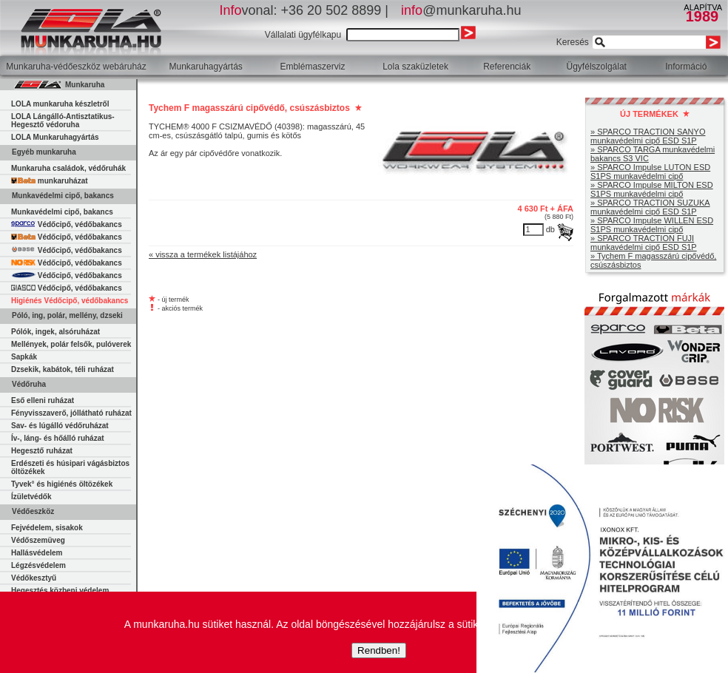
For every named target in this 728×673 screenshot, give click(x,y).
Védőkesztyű (33, 578)
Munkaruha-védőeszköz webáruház (76, 66)
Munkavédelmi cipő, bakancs (62, 212)
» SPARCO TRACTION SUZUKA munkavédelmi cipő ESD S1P (650, 207)
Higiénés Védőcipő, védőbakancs (69, 301)
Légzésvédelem (38, 565)
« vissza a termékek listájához (203, 254)
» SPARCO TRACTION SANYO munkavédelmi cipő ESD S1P (647, 136)
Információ (686, 66)
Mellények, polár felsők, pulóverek (71, 344)
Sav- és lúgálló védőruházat (60, 426)
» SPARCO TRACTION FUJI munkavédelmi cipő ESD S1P (643, 242)
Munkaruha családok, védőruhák (68, 168)
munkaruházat (49, 181)
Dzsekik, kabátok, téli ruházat (62, 369)
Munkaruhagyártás (205, 66)
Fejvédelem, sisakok (47, 528)
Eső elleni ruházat (42, 400)
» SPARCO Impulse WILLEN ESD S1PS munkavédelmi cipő (651, 225)
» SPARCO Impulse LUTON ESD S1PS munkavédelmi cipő (650, 171)
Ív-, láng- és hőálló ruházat (57, 438)
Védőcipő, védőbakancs (66, 224)
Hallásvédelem (37, 553)
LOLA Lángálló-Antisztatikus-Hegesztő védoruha (63, 120)
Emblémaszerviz (312, 66)
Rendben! (378, 650)
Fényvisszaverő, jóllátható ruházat (71, 413)
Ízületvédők (31, 497)
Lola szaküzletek (415, 66)
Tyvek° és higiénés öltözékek (61, 484)
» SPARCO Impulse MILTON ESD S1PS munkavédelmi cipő (651, 189)
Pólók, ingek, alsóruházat (55, 332)
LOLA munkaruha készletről (60, 104)
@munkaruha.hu (461, 10)
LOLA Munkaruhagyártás (55, 137)
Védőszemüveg (38, 540)
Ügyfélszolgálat (597, 66)
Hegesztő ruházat (42, 451)
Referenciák (506, 66)
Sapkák (24, 357)
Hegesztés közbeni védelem (60, 590)
